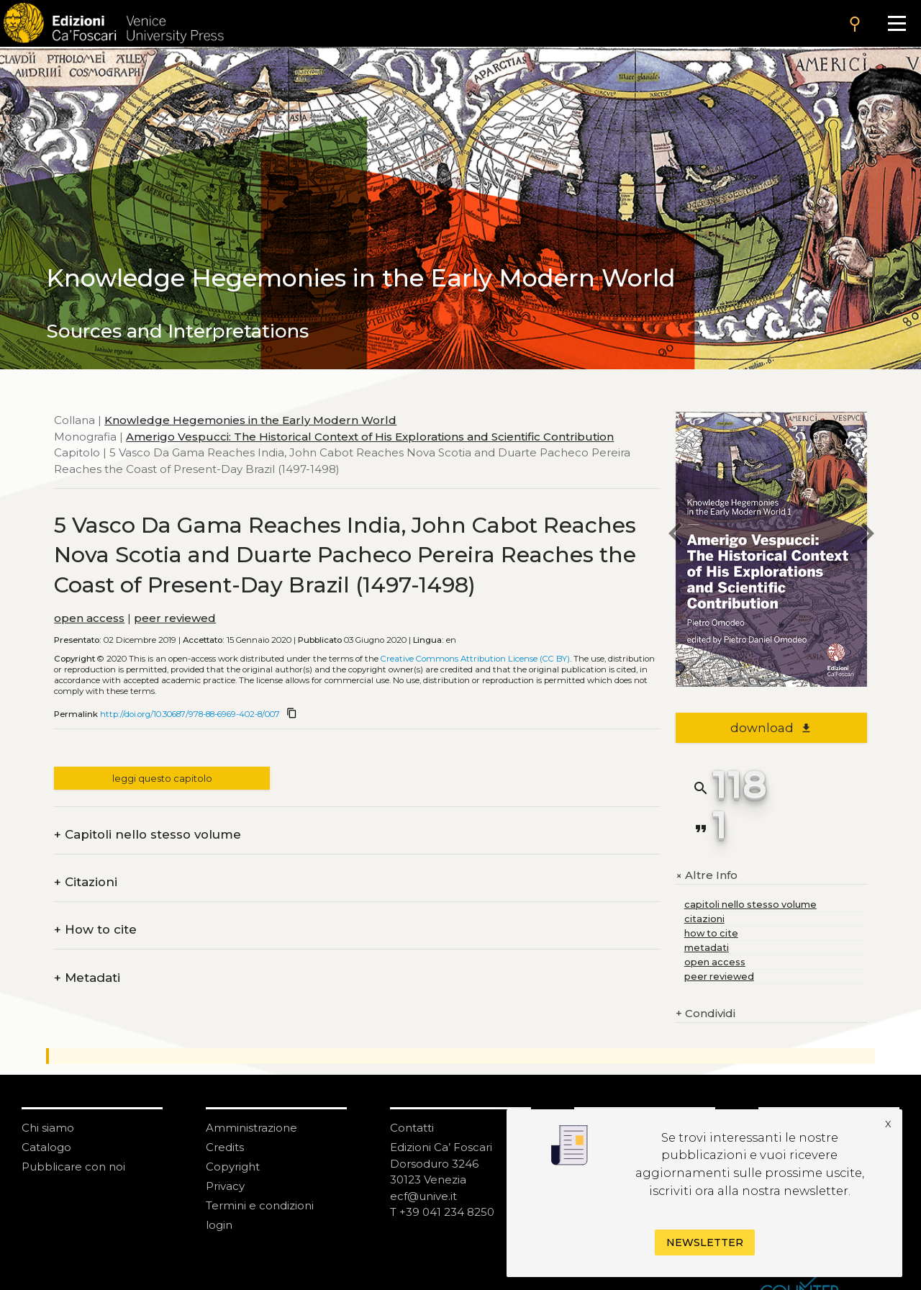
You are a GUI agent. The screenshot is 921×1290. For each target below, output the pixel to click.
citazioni (704, 919)
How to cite (95, 930)
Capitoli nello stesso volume (147, 835)
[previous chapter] (675, 535)
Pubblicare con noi (73, 1166)
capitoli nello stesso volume (750, 904)
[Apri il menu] (897, 23)
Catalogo (46, 1147)
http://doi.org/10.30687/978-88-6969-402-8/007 (190, 714)
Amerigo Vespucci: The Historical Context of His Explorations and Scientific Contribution (370, 436)
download (771, 728)
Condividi (705, 1014)
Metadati (87, 978)
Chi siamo (48, 1128)
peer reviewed (175, 618)
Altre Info (707, 875)
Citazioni (85, 882)
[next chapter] (867, 535)
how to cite (711, 933)
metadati (706, 947)
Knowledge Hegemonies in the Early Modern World (250, 420)
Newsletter (704, 1242)
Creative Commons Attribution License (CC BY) (475, 659)
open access (89, 618)
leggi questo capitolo (162, 778)
